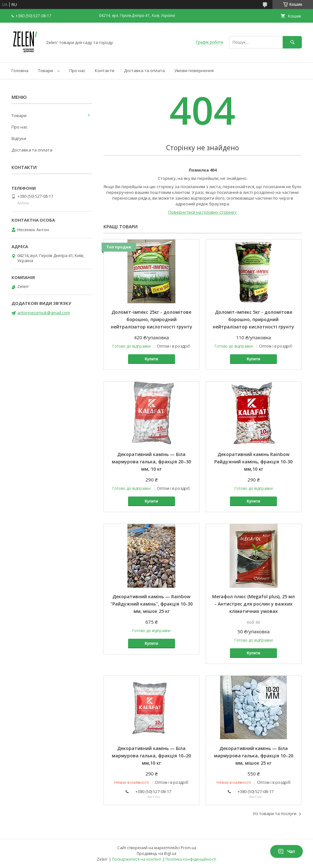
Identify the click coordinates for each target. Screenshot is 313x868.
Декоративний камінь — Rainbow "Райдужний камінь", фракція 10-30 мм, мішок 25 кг (152, 603)
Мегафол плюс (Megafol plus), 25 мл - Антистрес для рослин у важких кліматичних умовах (253, 603)
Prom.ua (188, 847)
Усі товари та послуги (274, 813)
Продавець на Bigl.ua (156, 853)
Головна (19, 70)
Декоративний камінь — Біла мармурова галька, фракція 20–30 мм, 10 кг (151, 461)
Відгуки (18, 138)
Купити (151, 359)
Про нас (77, 70)
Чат (286, 851)
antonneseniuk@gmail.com (43, 312)
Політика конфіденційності (190, 859)
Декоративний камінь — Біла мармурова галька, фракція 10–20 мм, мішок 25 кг (253, 755)
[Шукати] (292, 42)
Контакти (104, 70)
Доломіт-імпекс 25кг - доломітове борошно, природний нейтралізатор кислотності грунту (151, 319)
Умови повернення (194, 70)
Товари (45, 70)
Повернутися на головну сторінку (202, 212)
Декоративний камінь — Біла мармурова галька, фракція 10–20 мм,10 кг (151, 755)
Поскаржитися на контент (136, 859)
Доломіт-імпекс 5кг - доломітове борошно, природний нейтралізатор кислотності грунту (253, 319)
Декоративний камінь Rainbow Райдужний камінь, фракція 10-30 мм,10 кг (253, 461)
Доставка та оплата (144, 70)
